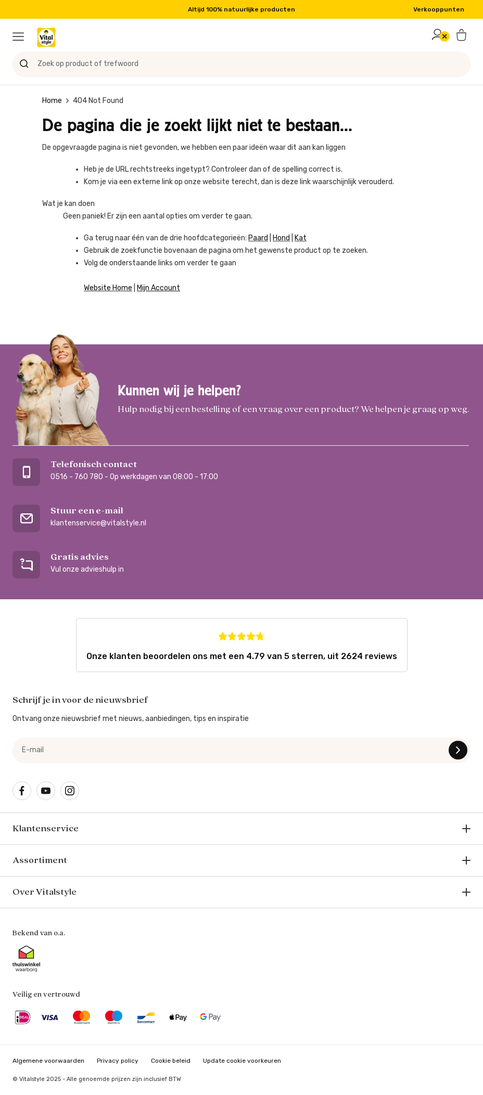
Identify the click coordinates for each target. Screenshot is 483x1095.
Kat (301, 238)
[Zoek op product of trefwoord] (241, 63)
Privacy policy (117, 1060)
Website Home (108, 288)
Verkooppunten (438, 9)
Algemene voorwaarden (48, 1060)
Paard (258, 238)
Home (52, 100)
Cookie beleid (170, 1060)
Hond (281, 238)
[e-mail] (241, 750)
